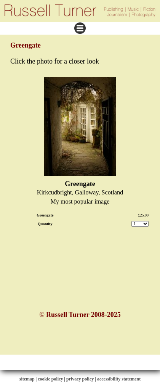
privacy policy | (81, 379)
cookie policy (50, 379)
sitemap (27, 379)
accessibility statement (119, 379)
